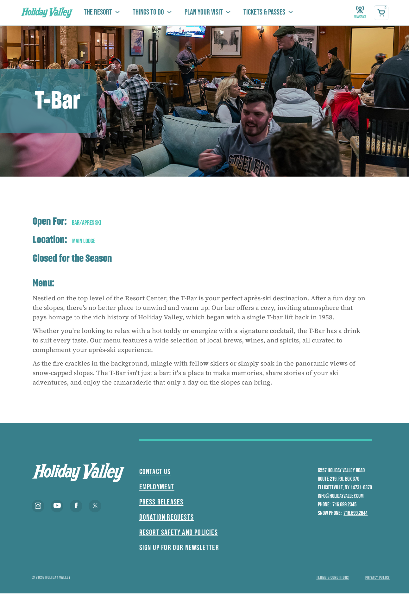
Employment (156, 486)
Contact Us (155, 471)
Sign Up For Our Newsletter (179, 547)
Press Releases (161, 502)
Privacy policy (377, 577)
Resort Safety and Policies (178, 532)
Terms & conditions (332, 577)
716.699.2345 (344, 504)
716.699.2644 (355, 513)
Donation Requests (166, 517)
